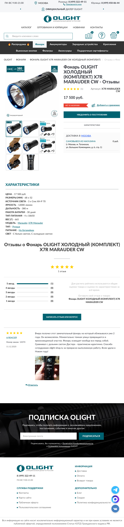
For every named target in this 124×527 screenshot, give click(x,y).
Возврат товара (85, 481)
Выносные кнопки (26, 51)
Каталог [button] (26, 27)
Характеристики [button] (92, 125)
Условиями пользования (59, 446)
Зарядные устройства (85, 44)
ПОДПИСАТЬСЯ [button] (91, 436)
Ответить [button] (32, 385)
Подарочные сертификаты (92, 51)
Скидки (81, 498)
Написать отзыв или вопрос (62, 317)
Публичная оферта (28, 503)
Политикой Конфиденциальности (77, 443)
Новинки (79, 27)
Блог (79, 493)
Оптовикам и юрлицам (52, 27)
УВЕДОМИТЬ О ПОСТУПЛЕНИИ (92, 115)
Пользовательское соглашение (35, 507)
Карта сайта (25, 498)
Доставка (82, 471)
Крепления (109, 44)
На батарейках (26, 230)
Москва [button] (86, 136)
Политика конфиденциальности (94, 503)
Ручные (16, 227)
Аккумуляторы (58, 44)
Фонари (39, 44)
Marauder (22, 223)
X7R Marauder (35, 223)
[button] (72, 4)
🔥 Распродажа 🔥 (19, 44)
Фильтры (47, 51)
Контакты (96, 27)
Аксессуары (65, 51)
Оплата (81, 476)
